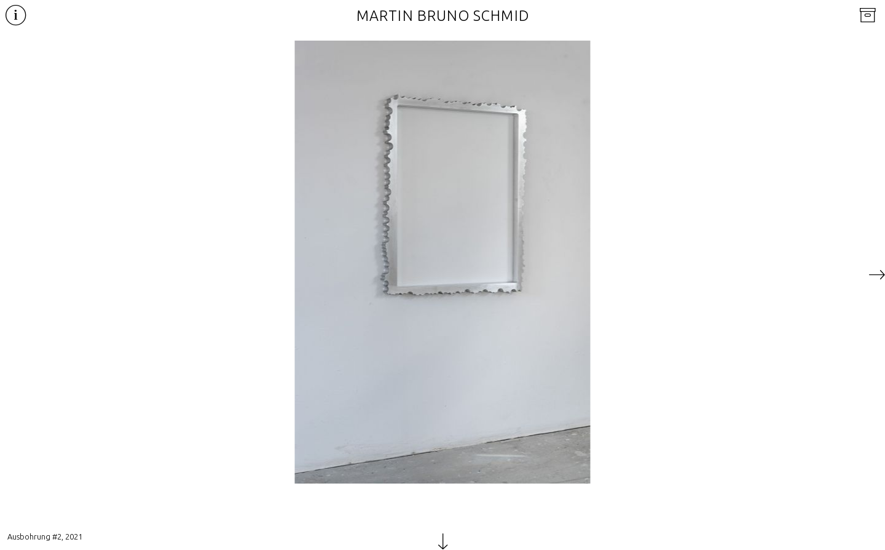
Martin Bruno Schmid (442, 16)
